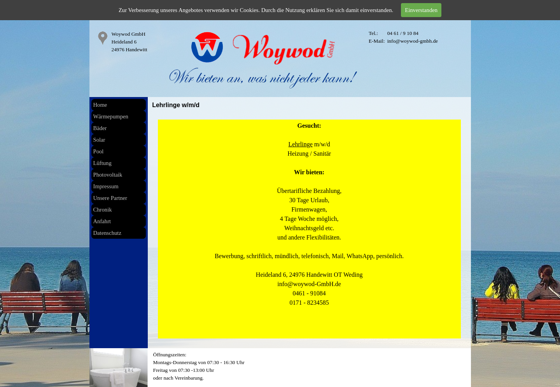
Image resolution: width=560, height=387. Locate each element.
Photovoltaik (107, 175)
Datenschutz (107, 233)
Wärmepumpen (110, 116)
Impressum (106, 186)
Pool (98, 151)
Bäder (100, 128)
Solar (99, 140)
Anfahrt (102, 221)
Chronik (102, 210)
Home (100, 105)
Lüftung (102, 163)
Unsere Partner (110, 198)
